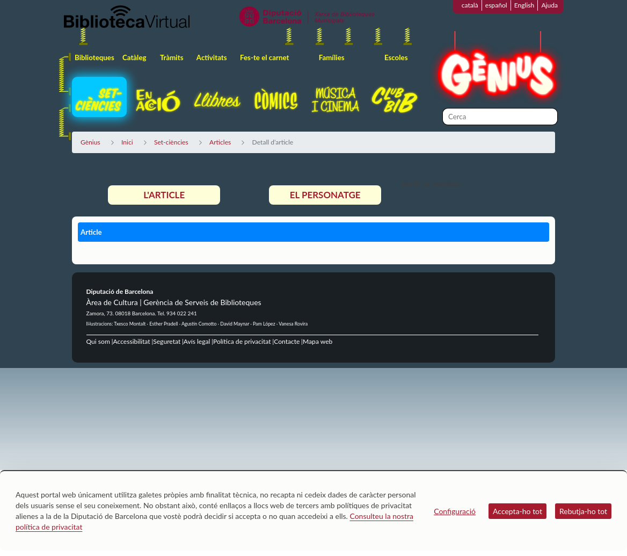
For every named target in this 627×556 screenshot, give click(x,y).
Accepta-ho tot (517, 511)
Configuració (455, 511)
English (524, 5)
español (496, 5)
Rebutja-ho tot (583, 511)
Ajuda (549, 5)
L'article (164, 194)
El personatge (325, 194)
